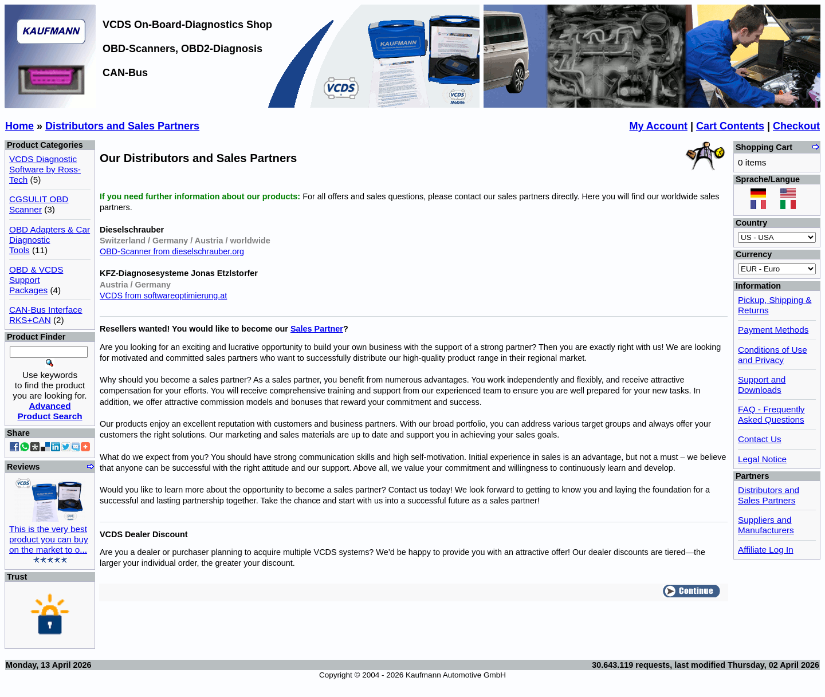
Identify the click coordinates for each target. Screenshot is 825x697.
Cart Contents (730, 126)
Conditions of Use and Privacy (772, 355)
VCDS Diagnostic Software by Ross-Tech (45, 169)
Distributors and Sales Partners (122, 126)
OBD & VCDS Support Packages (36, 280)
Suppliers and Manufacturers (766, 525)
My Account (659, 126)
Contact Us (759, 439)
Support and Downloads (761, 385)
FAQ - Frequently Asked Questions (771, 414)
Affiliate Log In (765, 549)
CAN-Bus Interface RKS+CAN (45, 315)
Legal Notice (762, 459)
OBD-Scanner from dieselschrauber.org (172, 251)
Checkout (796, 126)
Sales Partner (316, 328)
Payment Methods (773, 329)
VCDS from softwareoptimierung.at (163, 295)
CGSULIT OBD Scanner (38, 204)
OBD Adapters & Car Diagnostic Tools (49, 240)
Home (19, 126)
